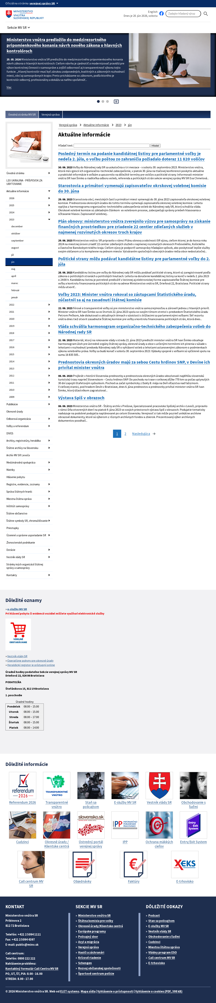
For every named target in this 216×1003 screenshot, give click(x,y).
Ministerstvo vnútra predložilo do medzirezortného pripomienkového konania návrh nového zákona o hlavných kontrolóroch (64, 45)
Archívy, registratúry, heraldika (23, 440)
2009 (11, 397)
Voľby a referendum (17, 426)
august (15, 247)
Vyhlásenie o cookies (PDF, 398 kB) (158, 991)
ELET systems (69, 991)
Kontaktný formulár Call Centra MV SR (31, 969)
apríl (13, 276)
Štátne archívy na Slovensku (22, 448)
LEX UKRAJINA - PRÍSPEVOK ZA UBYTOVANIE (24, 182)
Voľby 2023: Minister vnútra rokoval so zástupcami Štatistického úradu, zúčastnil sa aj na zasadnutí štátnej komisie (127, 297)
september (17, 240)
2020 (11, 318)
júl (12, 254)
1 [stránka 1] (117, 433)
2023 (11, 219)
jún (12, 261)
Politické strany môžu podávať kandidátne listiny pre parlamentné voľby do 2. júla (134, 261)
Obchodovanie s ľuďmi (164, 937)
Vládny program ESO (162, 952)
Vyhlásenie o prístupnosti (115, 991)
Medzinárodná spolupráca (20, 462)
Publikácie (12, 404)
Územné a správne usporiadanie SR (26, 535)
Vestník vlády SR (15, 557)
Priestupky (12, 528)
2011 (11, 382)
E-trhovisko (156, 963)
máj (13, 269)
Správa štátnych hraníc (19, 491)
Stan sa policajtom (161, 921)
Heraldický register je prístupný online (31, 665)
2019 (11, 326)
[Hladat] (206, 13)
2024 (11, 212)
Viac (9, 87)
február (15, 290)
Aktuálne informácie (17, 191)
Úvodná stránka (15, 173)
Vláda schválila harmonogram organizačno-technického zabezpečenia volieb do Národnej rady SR (134, 329)
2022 (11, 304)
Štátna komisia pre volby (95, 921)
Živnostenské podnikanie (20, 542)
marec (14, 283)
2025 (11, 205)
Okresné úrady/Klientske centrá (100, 926)
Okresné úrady (14, 411)
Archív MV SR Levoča (18, 455)
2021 (11, 311)
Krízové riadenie (89, 958)
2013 (11, 368)
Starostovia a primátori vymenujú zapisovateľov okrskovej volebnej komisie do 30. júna (132, 188)
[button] (19, 26)
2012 (11, 375)
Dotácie (10, 550)
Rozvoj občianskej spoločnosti (99, 968)
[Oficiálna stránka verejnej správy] (44, 3)
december (17, 226)
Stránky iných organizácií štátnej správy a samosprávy (24, 566)
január (14, 297)
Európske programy (92, 931)
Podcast (154, 915)
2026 (11, 198)
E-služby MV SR (158, 926)
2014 (11, 361)
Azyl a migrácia (88, 942)
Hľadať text (65, 145)
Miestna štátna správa (19, 499)
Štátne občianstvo (16, 513)
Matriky (10, 469)
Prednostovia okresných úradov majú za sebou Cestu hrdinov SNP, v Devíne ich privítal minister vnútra (134, 364)
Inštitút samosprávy (17, 506)
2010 (11, 389)
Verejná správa (51, 114)
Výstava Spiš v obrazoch (81, 398)
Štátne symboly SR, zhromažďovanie (27, 520)
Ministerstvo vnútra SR (94, 915)
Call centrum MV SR (161, 958)
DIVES (9, 433)
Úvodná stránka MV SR (22, 114)
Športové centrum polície (96, 974)
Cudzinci (154, 942)
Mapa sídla (88, 991)
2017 (11, 340)
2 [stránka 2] (125, 433)
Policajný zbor (88, 937)
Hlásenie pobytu (15, 477)
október (15, 233)
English (152, 11)
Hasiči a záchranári (91, 952)
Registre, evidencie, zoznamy (23, 484)
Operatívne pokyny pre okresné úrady (30, 660)
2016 (11, 347)
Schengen (85, 963)
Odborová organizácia (18, 419)
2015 (11, 354)
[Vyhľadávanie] (183, 13)
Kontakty (11, 575)
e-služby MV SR (17, 609)
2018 (11, 333)
